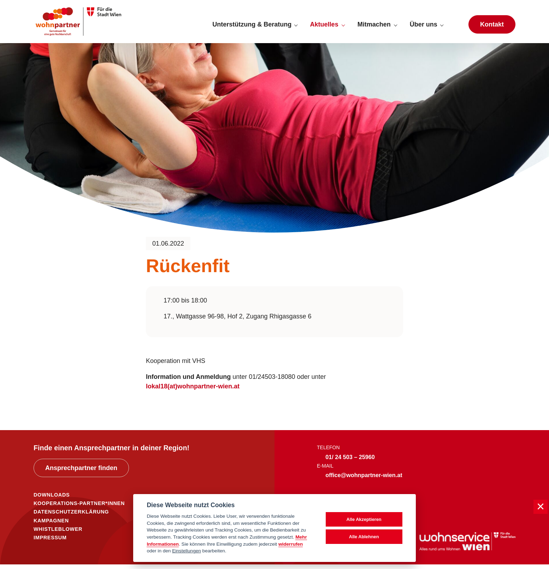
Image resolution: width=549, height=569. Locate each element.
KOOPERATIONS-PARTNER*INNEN (79, 508)
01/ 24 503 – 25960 (350, 461)
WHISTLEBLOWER (58, 533)
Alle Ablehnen (364, 536)
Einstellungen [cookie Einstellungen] (186, 550)
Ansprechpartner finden (81, 472)
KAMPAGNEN (51, 525)
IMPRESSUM (50, 542)
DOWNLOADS (52, 499)
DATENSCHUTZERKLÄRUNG (71, 517)
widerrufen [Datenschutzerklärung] (290, 544)
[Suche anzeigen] (455, 27)
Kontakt (492, 26)
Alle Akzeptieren (364, 519)
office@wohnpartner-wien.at (363, 480)
